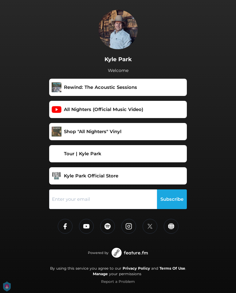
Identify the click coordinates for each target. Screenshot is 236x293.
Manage (100, 273)
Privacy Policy (136, 268)
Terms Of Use (172, 268)
